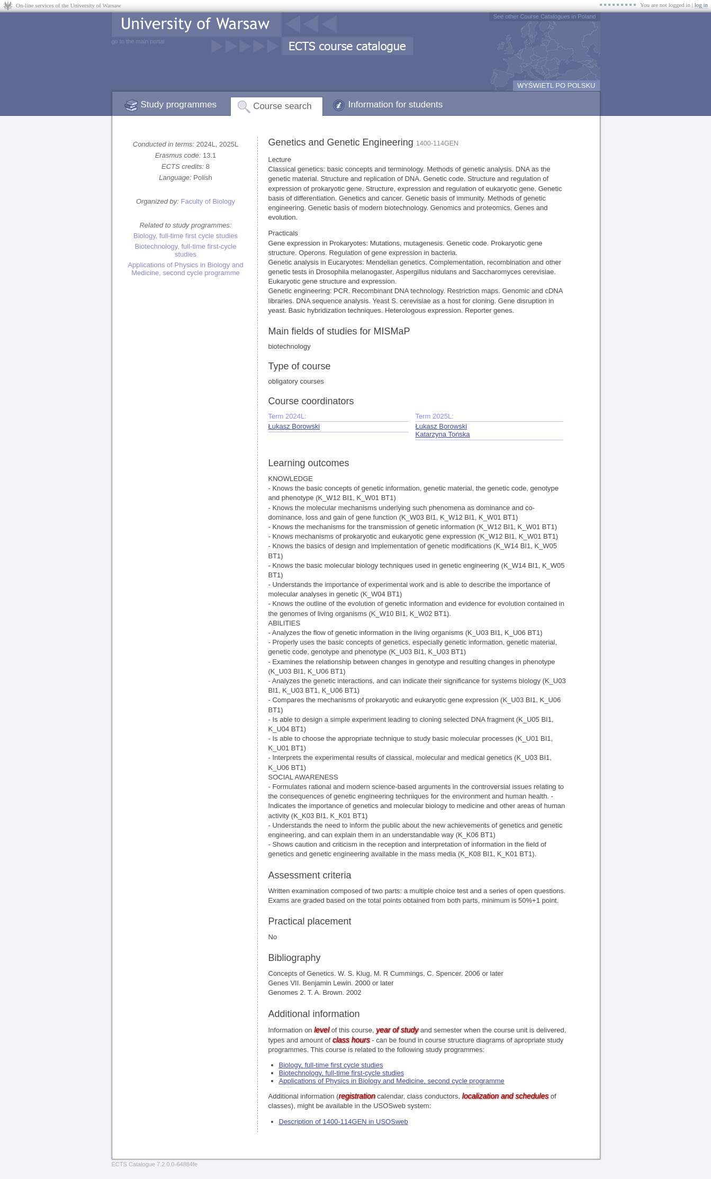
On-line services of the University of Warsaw (68, 5)
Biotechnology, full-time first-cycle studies (186, 250)
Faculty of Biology (208, 201)
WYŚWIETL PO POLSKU (556, 85)
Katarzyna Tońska (443, 434)
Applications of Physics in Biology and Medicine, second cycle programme (185, 269)
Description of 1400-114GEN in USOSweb (343, 1122)
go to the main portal (138, 41)
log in (701, 5)
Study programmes (179, 104)
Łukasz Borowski (294, 426)
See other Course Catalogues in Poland (544, 16)
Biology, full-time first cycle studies (185, 236)
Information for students (395, 104)
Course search (282, 106)
